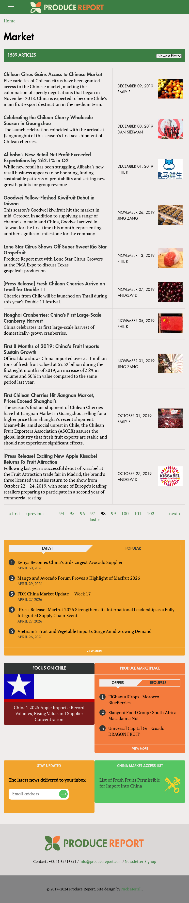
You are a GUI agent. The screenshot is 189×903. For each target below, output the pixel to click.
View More (140, 748)
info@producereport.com (100, 861)
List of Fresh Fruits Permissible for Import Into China (129, 783)
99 (113, 513)
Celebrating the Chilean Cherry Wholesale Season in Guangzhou (48, 120)
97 (92, 513)
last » (95, 519)
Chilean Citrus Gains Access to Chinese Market (53, 74)
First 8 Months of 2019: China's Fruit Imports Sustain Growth (51, 349)
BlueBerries (119, 703)
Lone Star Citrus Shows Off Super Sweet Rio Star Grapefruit (55, 249)
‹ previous (35, 513)
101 (138, 513)
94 (61, 513)
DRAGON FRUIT (124, 734)
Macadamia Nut (123, 718)
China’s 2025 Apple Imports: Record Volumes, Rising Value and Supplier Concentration (49, 713)
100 (125, 513)
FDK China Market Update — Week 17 (54, 594)
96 (82, 513)
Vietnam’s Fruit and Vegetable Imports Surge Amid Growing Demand (84, 631)
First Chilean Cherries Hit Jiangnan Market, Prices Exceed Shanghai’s (49, 398)
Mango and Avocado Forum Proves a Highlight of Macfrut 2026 (78, 578)
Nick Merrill (131, 889)
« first (14, 513)
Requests (158, 683)
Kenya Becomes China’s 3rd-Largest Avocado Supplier (70, 562)
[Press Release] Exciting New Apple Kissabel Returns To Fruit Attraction (50, 459)
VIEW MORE (94, 651)
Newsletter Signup (140, 861)
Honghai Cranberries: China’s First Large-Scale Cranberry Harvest (52, 318)
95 (72, 513)
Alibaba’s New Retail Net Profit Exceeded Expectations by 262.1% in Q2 (47, 157)
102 (150, 513)
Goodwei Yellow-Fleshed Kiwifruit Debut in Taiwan (49, 200)
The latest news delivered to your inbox (47, 780)
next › (174, 513)
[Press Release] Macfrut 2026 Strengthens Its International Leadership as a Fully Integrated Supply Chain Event (95, 612)
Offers (118, 683)
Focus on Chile (49, 668)
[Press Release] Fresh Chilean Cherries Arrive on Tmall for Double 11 (54, 286)
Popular (133, 548)
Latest (47, 548)
